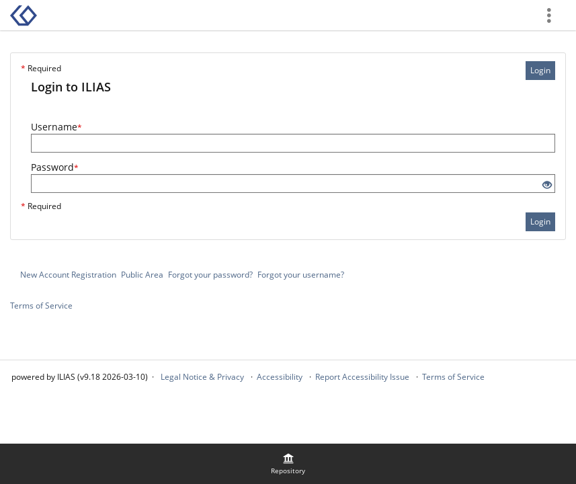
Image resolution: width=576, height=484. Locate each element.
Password (55, 167)
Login (540, 70)
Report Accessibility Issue (362, 376)
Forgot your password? (210, 274)
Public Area (142, 274)
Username (56, 126)
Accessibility (279, 376)
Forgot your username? (300, 274)
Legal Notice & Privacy (202, 376)
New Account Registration (68, 274)
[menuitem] (288, 464)
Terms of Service (41, 305)
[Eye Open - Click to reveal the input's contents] (547, 185)
